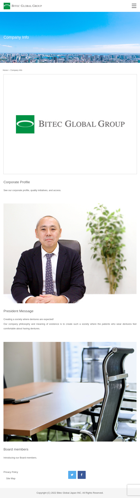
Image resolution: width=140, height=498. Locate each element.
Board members (15, 449)
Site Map (10, 478)
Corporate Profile (16, 182)
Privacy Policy (10, 472)
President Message (18, 311)
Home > (6, 70)
